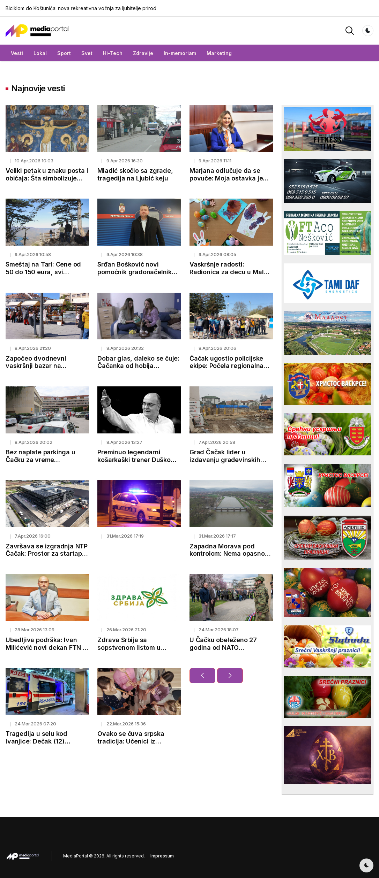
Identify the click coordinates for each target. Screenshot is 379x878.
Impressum (162, 855)
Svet (86, 53)
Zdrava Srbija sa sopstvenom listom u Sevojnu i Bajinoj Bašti (130, 647)
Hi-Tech (112, 53)
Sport (64, 53)
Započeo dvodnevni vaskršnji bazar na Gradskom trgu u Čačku (41, 366)
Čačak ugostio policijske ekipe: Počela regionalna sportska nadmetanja (226, 366)
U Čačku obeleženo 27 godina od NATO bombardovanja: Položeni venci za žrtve (228, 651)
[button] (349, 30)
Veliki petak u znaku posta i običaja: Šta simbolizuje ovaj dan (47, 178)
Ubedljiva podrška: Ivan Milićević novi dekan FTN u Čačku (46, 647)
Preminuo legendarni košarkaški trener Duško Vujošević (133, 459)
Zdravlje (143, 53)
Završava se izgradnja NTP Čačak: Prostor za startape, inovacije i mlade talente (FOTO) (47, 557)
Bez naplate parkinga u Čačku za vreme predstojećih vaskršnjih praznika (41, 463)
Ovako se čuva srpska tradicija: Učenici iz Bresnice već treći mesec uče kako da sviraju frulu (135, 745)
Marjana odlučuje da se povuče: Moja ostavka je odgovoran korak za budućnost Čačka (226, 182)
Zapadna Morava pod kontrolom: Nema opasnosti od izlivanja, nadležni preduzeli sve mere (231, 557)
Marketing (219, 53)
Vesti (17, 53)
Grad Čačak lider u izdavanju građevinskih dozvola (225, 459)
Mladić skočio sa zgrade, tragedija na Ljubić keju (135, 174)
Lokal (40, 53)
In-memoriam (180, 53)
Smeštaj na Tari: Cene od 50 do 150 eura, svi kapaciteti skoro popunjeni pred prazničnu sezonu (46, 276)
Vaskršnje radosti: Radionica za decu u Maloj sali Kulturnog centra (229, 272)
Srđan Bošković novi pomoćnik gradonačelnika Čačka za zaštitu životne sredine (136, 276)
